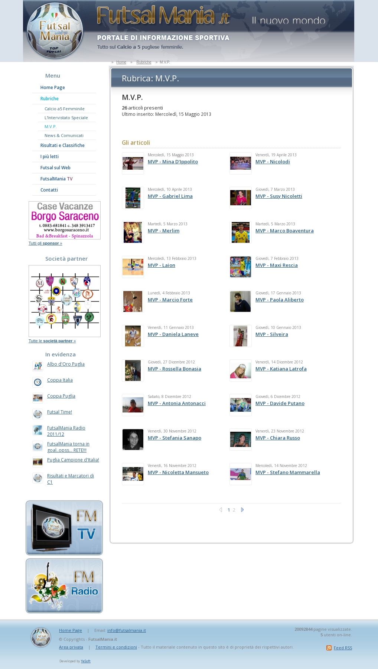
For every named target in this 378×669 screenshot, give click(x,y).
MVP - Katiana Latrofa (281, 368)
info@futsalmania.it (126, 630)
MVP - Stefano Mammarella (287, 472)
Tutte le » (52, 341)
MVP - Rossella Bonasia (174, 368)
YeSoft (86, 661)
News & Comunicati (64, 135)
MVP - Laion (161, 265)
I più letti (49, 156)
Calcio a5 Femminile (65, 108)
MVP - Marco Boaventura (284, 230)
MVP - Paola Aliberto (279, 299)
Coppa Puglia (61, 396)
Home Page (52, 87)
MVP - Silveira (271, 334)
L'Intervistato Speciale (66, 117)
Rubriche (144, 62)
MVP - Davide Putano (279, 403)
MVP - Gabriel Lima (170, 196)
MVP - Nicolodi (272, 161)
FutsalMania (56, 179)
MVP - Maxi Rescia (276, 265)
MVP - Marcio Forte (170, 299)
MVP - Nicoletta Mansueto (178, 472)
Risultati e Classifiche (62, 145)
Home (121, 62)
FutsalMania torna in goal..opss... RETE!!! (68, 447)
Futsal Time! (59, 412)
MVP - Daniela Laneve (173, 334)
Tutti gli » (45, 243)
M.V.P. (51, 126)
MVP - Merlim (163, 230)
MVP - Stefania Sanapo (174, 437)
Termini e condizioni (116, 647)
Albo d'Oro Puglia (66, 364)
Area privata (71, 647)
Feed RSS (343, 647)
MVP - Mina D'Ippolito (173, 161)
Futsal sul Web (55, 167)
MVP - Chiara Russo (277, 437)
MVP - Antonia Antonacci (177, 403)
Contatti (49, 190)
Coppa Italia (60, 380)
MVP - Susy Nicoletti (278, 196)
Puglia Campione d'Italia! (73, 460)
